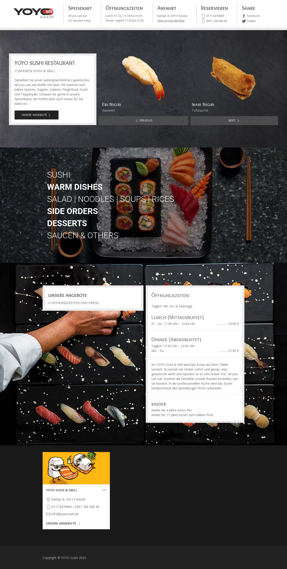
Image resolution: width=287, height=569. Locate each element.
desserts (67, 223)
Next (234, 121)
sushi (58, 175)
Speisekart (80, 7)
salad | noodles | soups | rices (110, 199)
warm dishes (74, 187)
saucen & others (82, 235)
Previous (143, 121)
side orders (72, 211)
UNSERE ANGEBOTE (34, 115)
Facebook (251, 16)
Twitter (249, 21)
